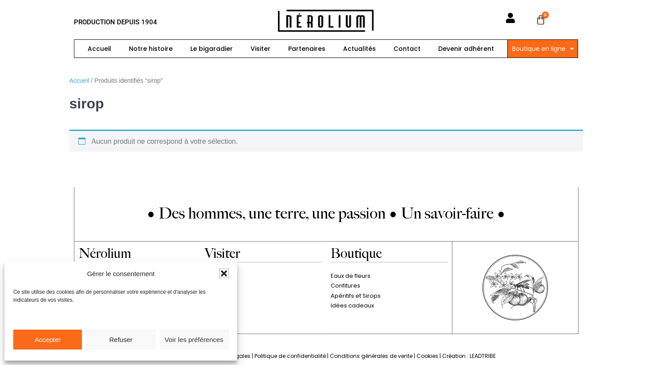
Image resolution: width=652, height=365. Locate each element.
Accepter (48, 339)
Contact (407, 48)
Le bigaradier (211, 48)
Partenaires (306, 48)
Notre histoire (151, 48)
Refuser (121, 339)
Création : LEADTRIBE (469, 356)
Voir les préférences (194, 339)
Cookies (427, 356)
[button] (224, 273)
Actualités (359, 48)
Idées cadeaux (352, 305)
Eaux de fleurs (350, 276)
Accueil (99, 48)
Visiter (260, 48)
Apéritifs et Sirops (356, 296)
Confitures (345, 285)
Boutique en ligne (543, 48)
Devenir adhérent (466, 48)
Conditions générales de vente (371, 356)
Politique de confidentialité (290, 356)
